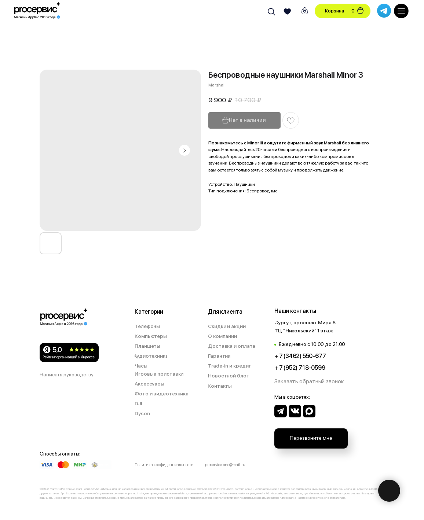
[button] (310, 381)
